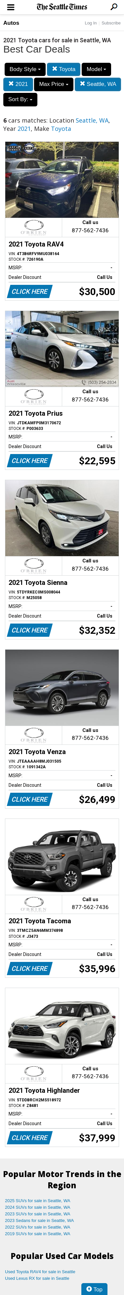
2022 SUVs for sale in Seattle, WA (37, 1227)
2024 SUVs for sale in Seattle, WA (37, 1207)
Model (96, 69)
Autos (11, 23)
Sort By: (20, 99)
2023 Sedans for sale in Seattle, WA (39, 1220)
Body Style (25, 69)
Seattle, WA (98, 84)
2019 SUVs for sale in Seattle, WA (37, 1233)
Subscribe (111, 22)
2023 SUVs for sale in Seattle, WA (37, 1213)
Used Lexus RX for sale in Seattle (37, 1278)
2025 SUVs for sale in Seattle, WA (37, 1200)
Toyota (64, 69)
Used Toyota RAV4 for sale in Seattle (40, 1271)
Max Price (53, 84)
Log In (91, 22)
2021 (18, 84)
